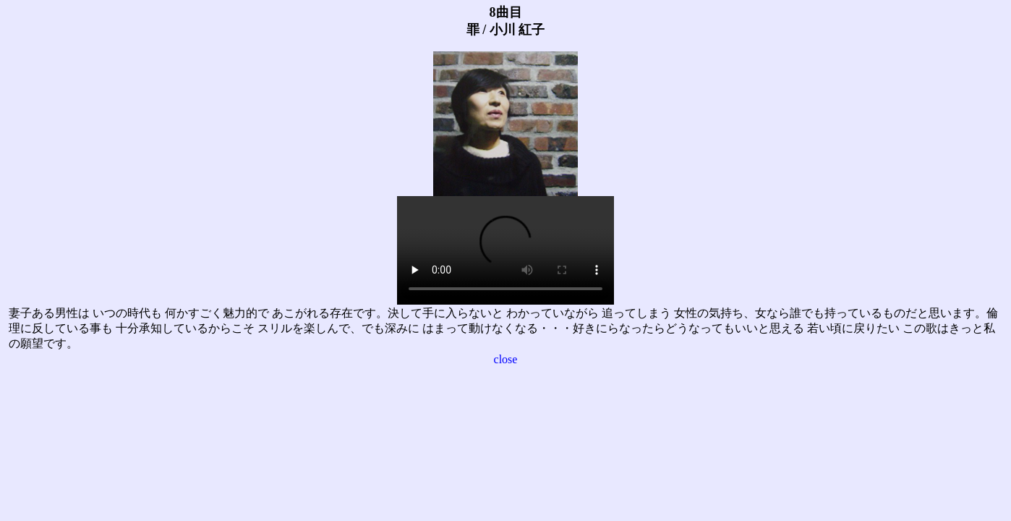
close (506, 359)
